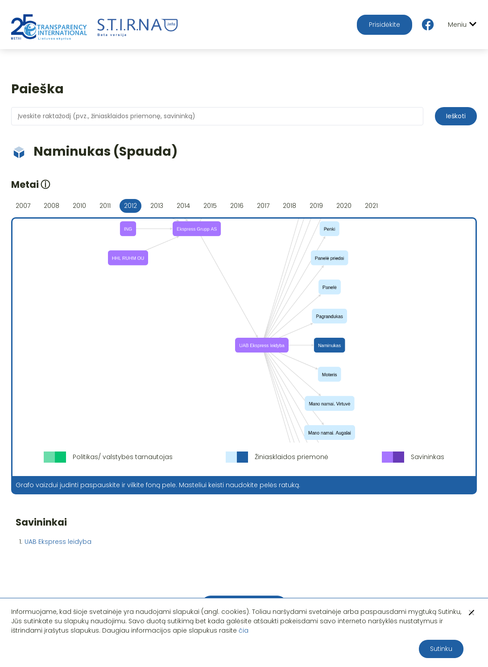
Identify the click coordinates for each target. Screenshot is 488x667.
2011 (105, 205)
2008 (51, 205)
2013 (156, 205)
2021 (371, 205)
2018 (289, 205)
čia (243, 630)
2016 (237, 205)
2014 (183, 205)
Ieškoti (456, 116)
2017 (263, 205)
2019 (316, 205)
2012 (130, 205)
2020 (344, 205)
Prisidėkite (384, 24)
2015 (210, 205)
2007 (23, 205)
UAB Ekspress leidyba (58, 541)
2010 (79, 205)
